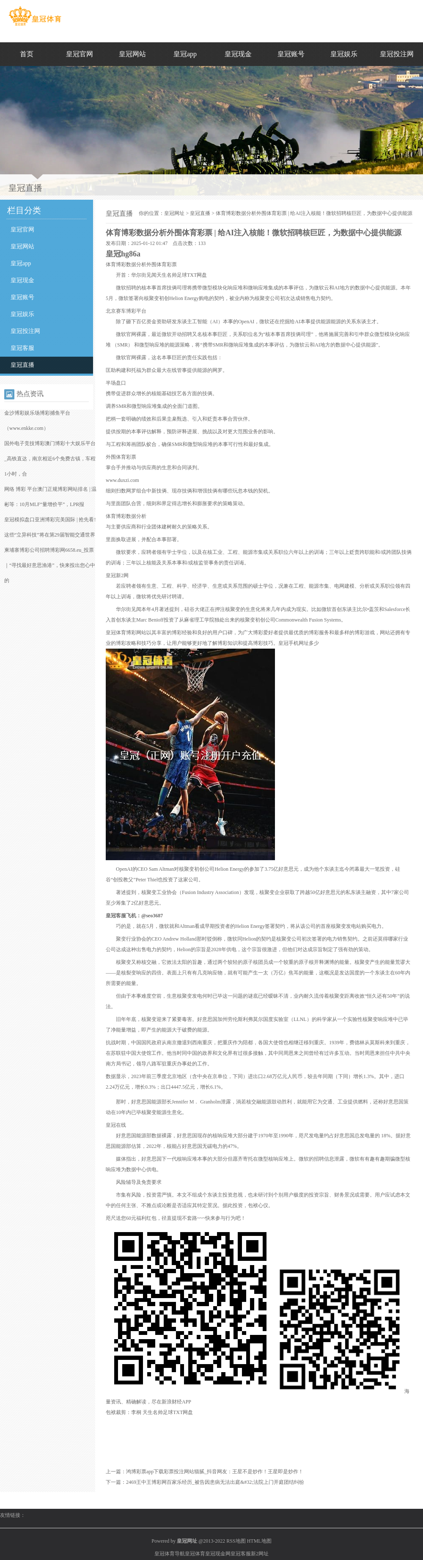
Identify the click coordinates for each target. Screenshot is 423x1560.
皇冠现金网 (218, 1554)
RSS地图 (235, 1541)
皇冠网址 (174, 213)
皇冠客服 (22, 348)
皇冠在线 (116, 1125)
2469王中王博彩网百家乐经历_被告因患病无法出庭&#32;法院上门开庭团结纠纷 (215, 1482)
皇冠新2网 (117, 575)
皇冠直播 (22, 365)
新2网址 (260, 1554)
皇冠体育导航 (169, 1554)
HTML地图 (259, 1541)
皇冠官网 (79, 54)
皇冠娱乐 (343, 54)
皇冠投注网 (397, 54)
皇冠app (185, 54)
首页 (26, 54)
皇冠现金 (238, 54)
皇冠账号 (291, 54)
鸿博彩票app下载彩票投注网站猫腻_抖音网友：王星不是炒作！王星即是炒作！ (214, 1472)
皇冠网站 (132, 54)
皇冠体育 (195, 1554)
